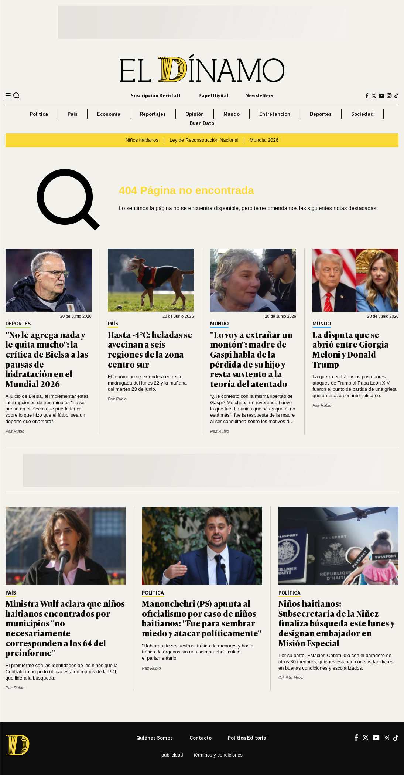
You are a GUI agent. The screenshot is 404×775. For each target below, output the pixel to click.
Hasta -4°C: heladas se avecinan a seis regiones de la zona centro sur (150, 349)
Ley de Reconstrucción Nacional (204, 140)
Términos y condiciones (218, 755)
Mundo (231, 114)
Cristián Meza (291, 678)
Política (39, 114)
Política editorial (248, 738)
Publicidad (172, 755)
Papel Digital (213, 95)
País (73, 114)
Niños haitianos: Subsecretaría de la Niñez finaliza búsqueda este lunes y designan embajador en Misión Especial (336, 623)
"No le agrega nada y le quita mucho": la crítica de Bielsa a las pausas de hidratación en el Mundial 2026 (47, 359)
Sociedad (362, 114)
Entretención (274, 114)
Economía (108, 114)
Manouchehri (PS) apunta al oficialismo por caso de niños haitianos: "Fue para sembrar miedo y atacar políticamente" (201, 618)
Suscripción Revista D (156, 95)
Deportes (321, 114)
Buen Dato (202, 123)
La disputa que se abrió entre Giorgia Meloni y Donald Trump (350, 349)
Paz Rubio (15, 431)
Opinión (194, 114)
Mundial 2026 (264, 140)
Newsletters (259, 95)
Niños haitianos (142, 140)
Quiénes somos (154, 738)
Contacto (200, 738)
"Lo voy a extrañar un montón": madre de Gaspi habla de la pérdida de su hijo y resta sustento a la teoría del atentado (251, 359)
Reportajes (153, 114)
